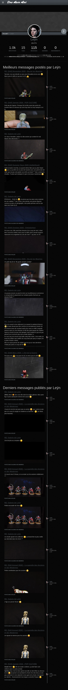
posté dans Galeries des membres (14, 160)
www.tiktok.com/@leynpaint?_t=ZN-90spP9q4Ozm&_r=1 (24, 56)
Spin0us (6, 671)
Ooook (6, 667)
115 (34, 47)
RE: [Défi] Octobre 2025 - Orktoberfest (20, 228)
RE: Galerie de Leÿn (12, 134)
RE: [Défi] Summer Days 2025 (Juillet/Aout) (22, 165)
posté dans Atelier (9, 98)
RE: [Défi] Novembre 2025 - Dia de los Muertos (23, 71)
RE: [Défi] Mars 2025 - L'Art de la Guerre (20, 353)
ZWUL (6, 395)
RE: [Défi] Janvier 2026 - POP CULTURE (20, 103)
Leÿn (51, 86)
